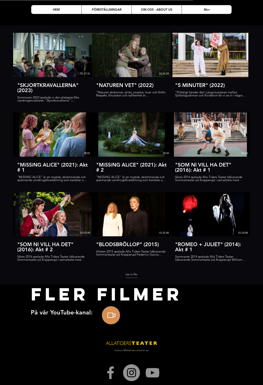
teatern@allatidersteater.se (131, 350)
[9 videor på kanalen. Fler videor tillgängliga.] (131, 147)
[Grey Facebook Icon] (110, 372)
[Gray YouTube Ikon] (152, 372)
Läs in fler (132, 274)
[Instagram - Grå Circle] (131, 372)
